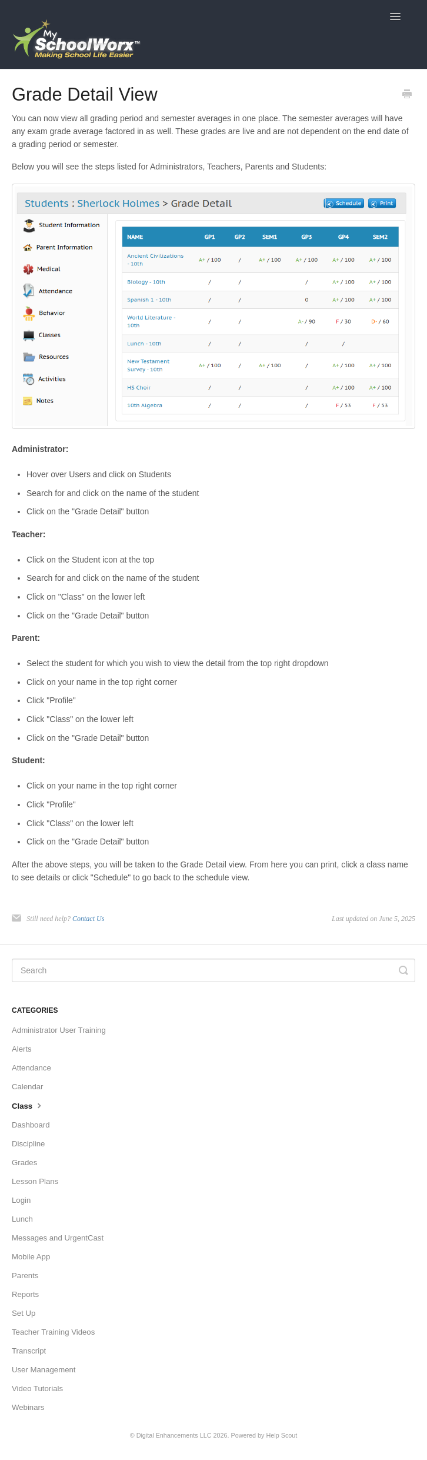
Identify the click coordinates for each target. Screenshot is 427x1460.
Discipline (28, 1143)
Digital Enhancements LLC (174, 1435)
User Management (43, 1369)
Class (28, 1105)
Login (21, 1200)
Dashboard (31, 1124)
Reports (25, 1294)
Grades (24, 1162)
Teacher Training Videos (53, 1332)
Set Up (23, 1313)
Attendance (31, 1067)
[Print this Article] (407, 95)
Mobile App (31, 1256)
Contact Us (88, 918)
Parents (25, 1275)
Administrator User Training (59, 1030)
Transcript (29, 1350)
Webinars (28, 1407)
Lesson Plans (35, 1181)
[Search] (213, 970)
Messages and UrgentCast (58, 1237)
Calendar (28, 1086)
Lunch (22, 1219)
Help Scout (282, 1435)
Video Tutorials (37, 1388)
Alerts (22, 1049)
